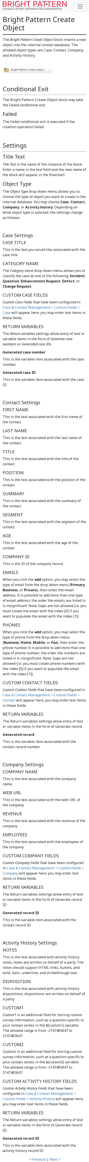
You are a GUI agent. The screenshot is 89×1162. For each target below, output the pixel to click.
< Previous (37, 1159)
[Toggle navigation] (80, 6)
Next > (55, 1159)
